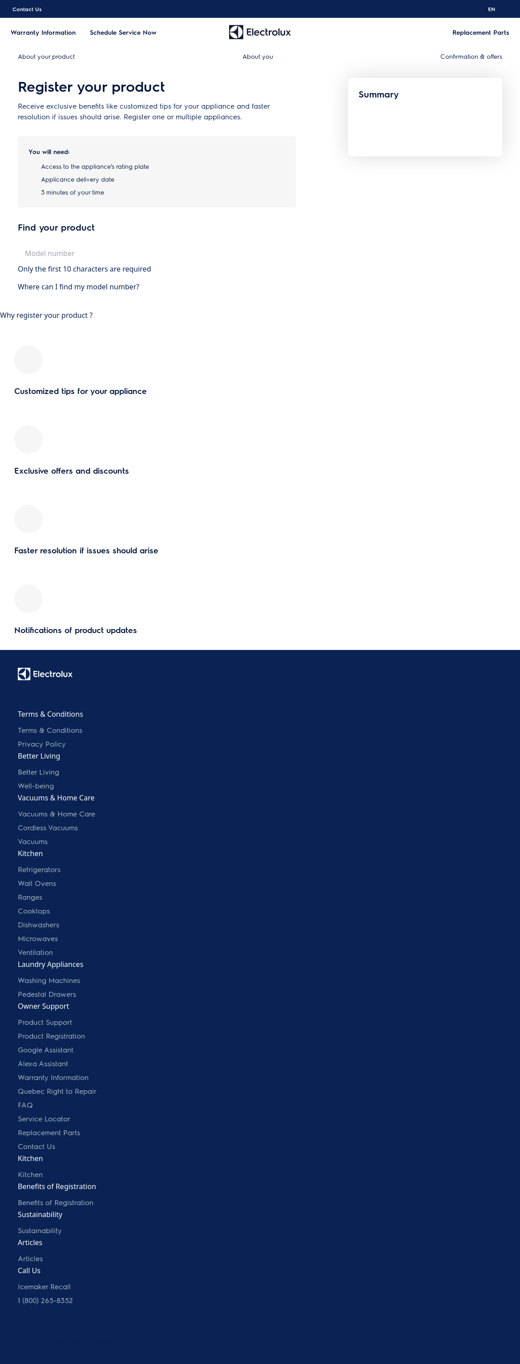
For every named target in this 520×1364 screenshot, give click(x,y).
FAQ (25, 1104)
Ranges (30, 896)
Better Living (38, 771)
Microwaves (38, 938)
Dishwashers (38, 924)
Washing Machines (49, 980)
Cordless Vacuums (48, 827)
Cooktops (34, 910)
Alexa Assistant (43, 1063)
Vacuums (33, 841)
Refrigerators (39, 869)
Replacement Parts (49, 1132)
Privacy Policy (42, 743)
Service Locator (44, 1118)
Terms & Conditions (50, 730)
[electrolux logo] (45, 674)
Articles (30, 1258)
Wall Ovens (37, 883)
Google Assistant (45, 1049)
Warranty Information (53, 1077)
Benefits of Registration (55, 1202)
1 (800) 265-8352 (45, 1300)
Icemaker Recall (44, 1286)
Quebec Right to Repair (57, 1091)
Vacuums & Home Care (56, 813)
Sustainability (40, 1230)
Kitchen (30, 1174)
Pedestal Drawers (47, 994)
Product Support (45, 1022)
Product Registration (51, 1035)
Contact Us (27, 9)
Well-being (36, 785)
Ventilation (35, 952)
